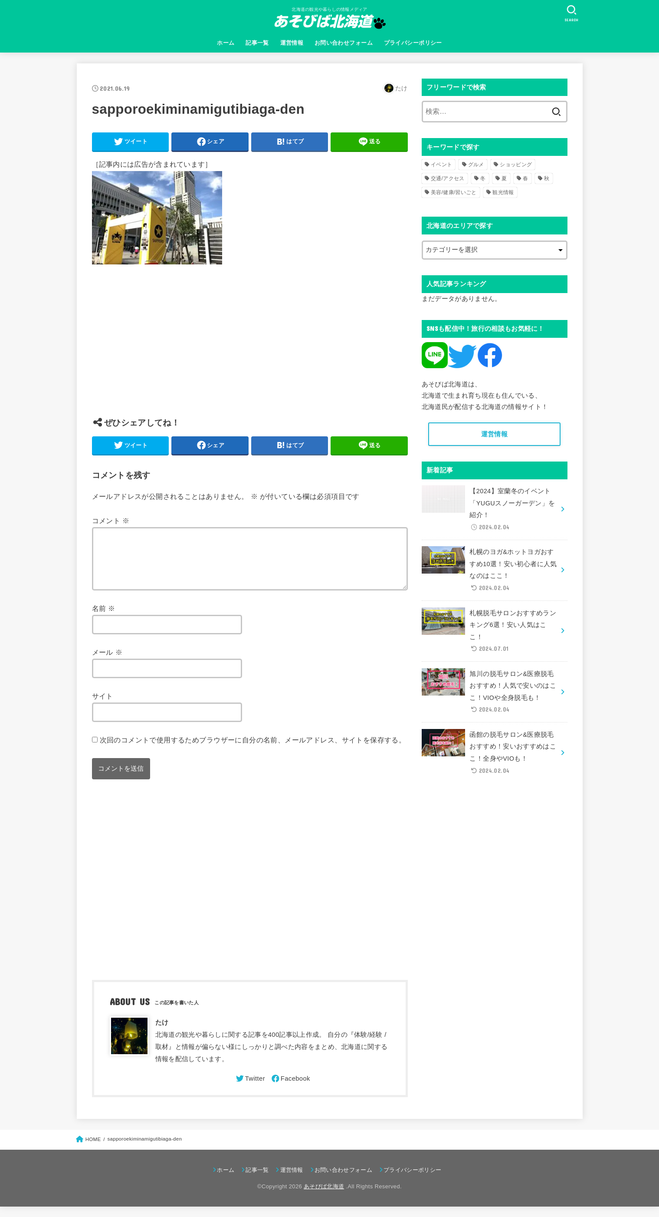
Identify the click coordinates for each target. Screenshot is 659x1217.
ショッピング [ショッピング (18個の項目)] (516, 165)
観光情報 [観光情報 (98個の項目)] (503, 192)
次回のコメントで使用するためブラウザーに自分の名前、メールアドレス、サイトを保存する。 (253, 750)
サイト (102, 706)
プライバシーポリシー (413, 43)
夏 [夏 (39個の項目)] (504, 178)
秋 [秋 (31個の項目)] (546, 178)
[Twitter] (250, 1089)
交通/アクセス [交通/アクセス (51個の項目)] (447, 178)
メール (107, 662)
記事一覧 (257, 43)
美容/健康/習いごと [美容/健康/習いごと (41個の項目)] (454, 192)
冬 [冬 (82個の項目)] (482, 178)
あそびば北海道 (324, 1197)
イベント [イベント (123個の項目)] (441, 165)
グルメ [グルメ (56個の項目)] (476, 165)
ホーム (225, 43)
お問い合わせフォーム (344, 43)
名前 (103, 619)
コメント (111, 520)
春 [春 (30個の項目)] (525, 178)
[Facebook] (290, 1089)
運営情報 (292, 43)
